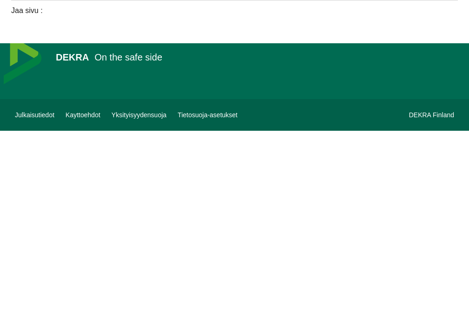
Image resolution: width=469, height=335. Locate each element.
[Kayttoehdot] (83, 115)
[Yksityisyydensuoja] (139, 115)
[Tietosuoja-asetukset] (208, 115)
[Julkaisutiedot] (34, 115)
